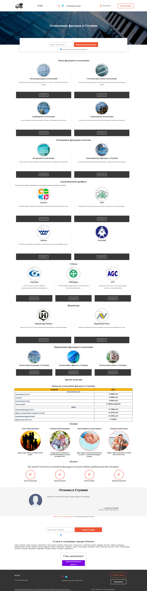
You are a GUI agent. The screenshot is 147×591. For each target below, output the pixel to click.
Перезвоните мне (74, 6)
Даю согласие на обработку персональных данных (73, 49)
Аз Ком (17, 575)
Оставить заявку (125, 6)
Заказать (43, 95)
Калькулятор (105, 6)
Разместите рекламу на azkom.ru (73, 563)
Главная (55, 516)
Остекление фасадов (66, 516)
